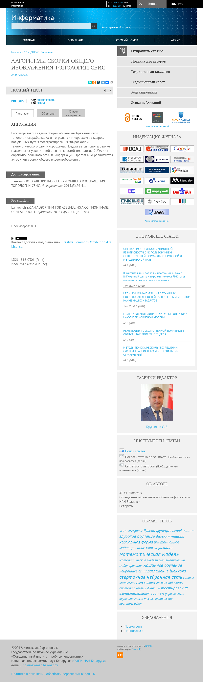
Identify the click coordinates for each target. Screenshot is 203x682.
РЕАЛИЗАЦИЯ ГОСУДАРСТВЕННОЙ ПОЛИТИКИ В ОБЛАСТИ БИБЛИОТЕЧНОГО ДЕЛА (153, 332)
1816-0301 (118, 2)
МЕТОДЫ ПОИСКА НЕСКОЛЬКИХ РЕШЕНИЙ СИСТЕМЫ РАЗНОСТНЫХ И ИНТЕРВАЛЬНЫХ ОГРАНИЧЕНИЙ (150, 351)
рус (180, 4)
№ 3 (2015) (31, 52)
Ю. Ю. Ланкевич (19, 75)
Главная (29, 40)
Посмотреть (133, 626)
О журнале (75, 40)
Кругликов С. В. (157, 427)
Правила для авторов (148, 61)
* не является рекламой (157, 126)
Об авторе (48, 113)
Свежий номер (127, 40)
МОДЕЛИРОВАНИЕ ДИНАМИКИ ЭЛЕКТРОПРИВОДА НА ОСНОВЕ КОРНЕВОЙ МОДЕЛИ (155, 315)
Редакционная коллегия (150, 72)
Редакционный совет (148, 82)
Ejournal (136, 648)
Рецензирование (144, 92)
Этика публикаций (146, 103)
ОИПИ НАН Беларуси (89, 661)
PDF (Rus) (18, 101)
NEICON (149, 645)
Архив (175, 40)
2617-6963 (118, 5)
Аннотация (22, 113)
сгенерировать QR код (40, 101)
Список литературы (73, 113)
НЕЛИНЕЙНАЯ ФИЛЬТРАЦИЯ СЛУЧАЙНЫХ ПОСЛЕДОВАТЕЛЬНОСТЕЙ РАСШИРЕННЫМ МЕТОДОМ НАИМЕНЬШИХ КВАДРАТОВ (156, 297)
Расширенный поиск (116, 27)
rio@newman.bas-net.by (40, 665)
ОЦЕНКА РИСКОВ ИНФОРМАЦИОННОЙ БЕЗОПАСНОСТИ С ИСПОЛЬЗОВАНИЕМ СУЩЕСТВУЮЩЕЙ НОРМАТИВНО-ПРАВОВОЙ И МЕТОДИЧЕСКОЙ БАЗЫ (152, 254)
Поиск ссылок (135, 451)
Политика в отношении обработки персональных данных (53, 674)
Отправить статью (147, 51)
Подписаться (133, 631)
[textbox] (51, 26)
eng (173, 4)
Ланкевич (47, 52)
